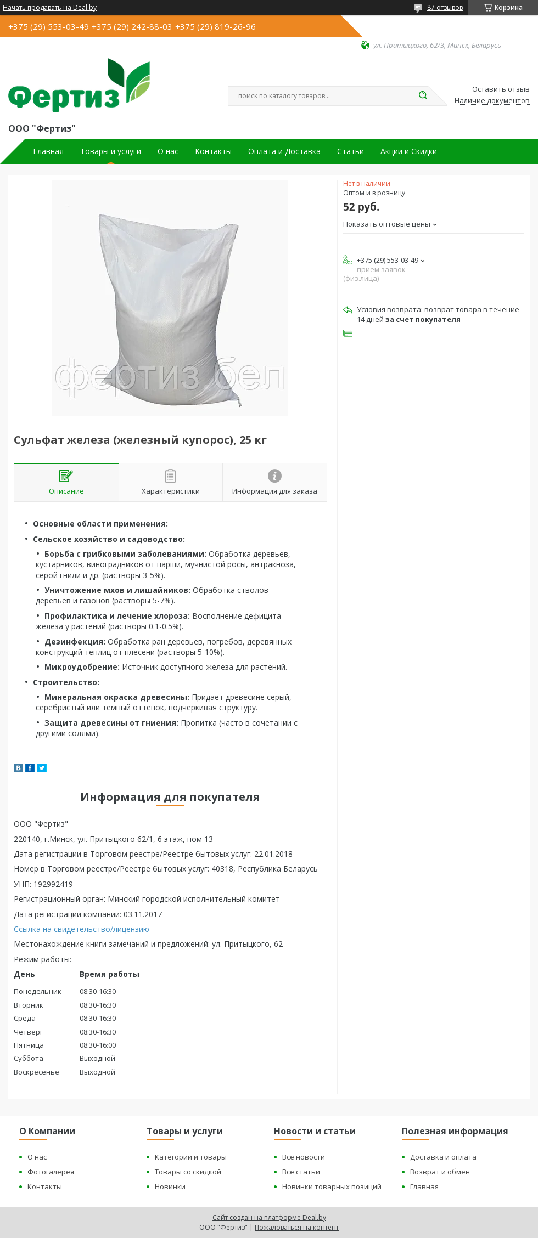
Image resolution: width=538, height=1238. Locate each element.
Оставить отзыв (501, 89)
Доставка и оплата (443, 1157)
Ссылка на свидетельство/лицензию (81, 929)
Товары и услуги (110, 151)
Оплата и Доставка (284, 151)
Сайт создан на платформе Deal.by (269, 1217)
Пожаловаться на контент (297, 1227)
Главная (48, 151)
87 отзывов (445, 7)
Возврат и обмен (440, 1172)
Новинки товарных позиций (332, 1186)
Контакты (213, 151)
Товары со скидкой (188, 1172)
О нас (168, 151)
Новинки (170, 1186)
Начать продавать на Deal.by (50, 8)
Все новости (303, 1157)
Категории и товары (191, 1157)
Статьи (350, 151)
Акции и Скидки (408, 151)
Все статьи (301, 1172)
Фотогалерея (50, 1172)
